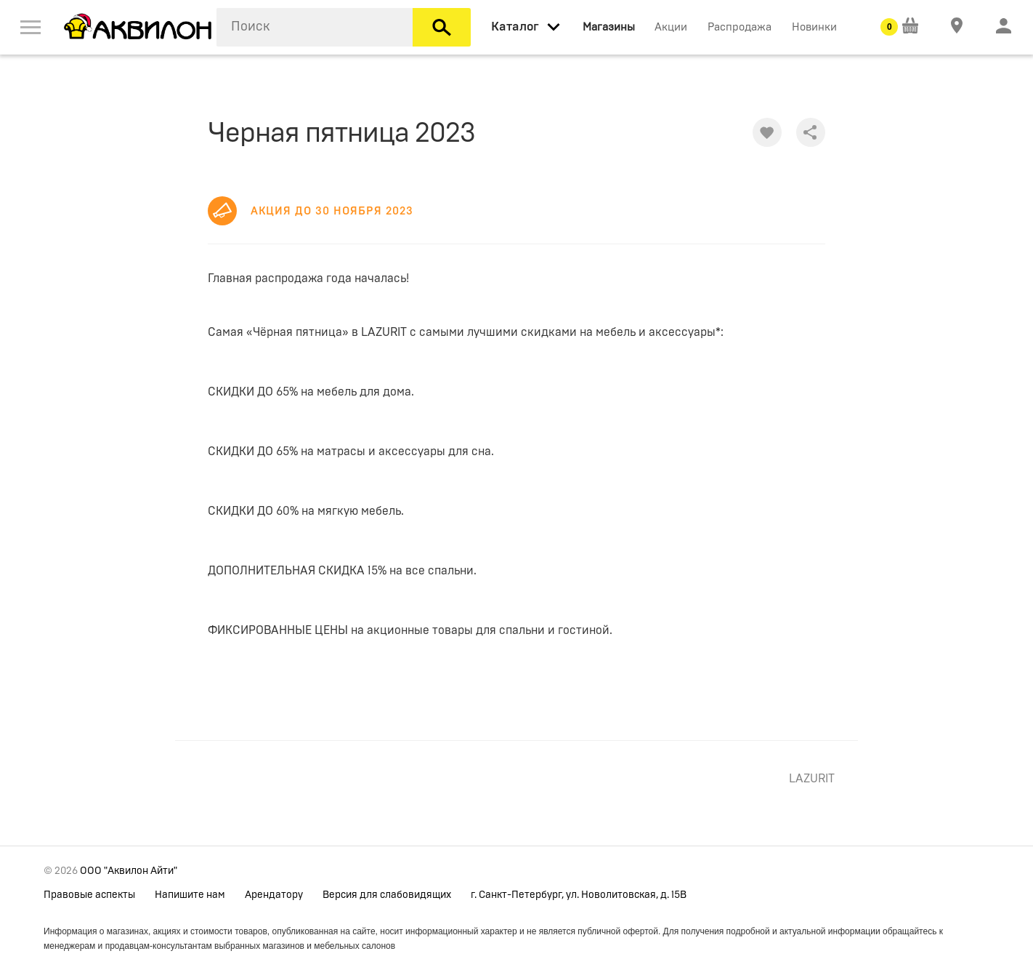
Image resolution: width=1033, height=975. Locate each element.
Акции (671, 27)
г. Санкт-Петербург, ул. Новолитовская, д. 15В (578, 895)
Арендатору (274, 895)
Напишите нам (190, 895)
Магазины (609, 27)
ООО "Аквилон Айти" (128, 871)
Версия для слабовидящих (387, 895)
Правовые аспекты (89, 895)
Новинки (814, 27)
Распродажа (739, 27)
